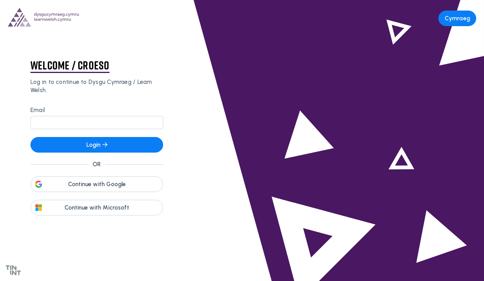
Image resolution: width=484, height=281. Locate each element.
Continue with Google (97, 184)
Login (96, 144)
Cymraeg (457, 18)
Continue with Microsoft (96, 207)
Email (37, 110)
